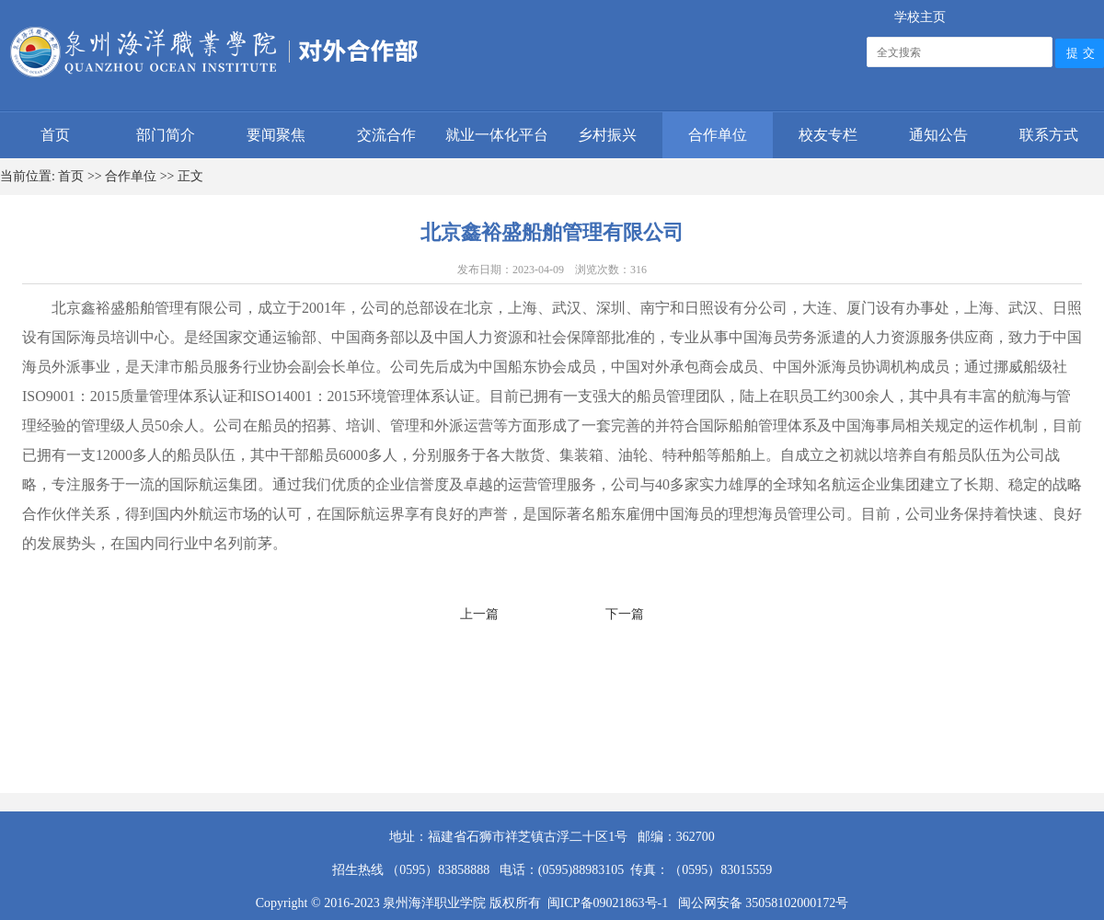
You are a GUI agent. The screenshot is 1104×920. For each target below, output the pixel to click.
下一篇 (624, 614)
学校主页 (920, 17)
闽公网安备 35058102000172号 (761, 903)
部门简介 (165, 135)
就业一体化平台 (496, 135)
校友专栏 (828, 135)
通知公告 (938, 135)
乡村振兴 (607, 135)
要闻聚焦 (276, 135)
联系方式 (1048, 135)
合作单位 (717, 135)
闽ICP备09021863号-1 (610, 903)
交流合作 (386, 135)
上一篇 (479, 614)
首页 (55, 135)
